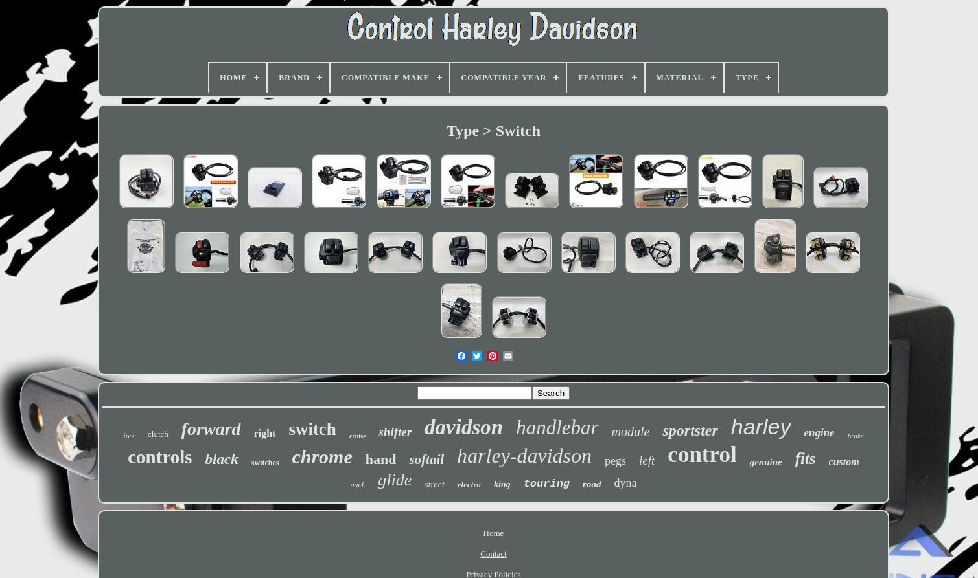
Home (493, 533)
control (702, 454)
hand (381, 459)
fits (805, 458)
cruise (357, 435)
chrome (322, 456)
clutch (158, 434)
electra (469, 484)
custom (844, 461)
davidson (464, 427)
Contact (493, 554)
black (222, 459)
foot (129, 435)
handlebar (557, 427)
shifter (395, 432)
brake (856, 435)
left (647, 460)
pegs (615, 460)
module (631, 432)
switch (312, 429)
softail (426, 459)
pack (358, 484)
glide (395, 480)
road (592, 484)
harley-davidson (524, 455)
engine (819, 433)
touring (547, 484)
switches (265, 462)
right (265, 433)
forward (211, 429)
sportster (689, 430)
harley (761, 426)
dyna (625, 482)
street (435, 484)
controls (160, 457)
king (502, 484)
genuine (766, 462)
